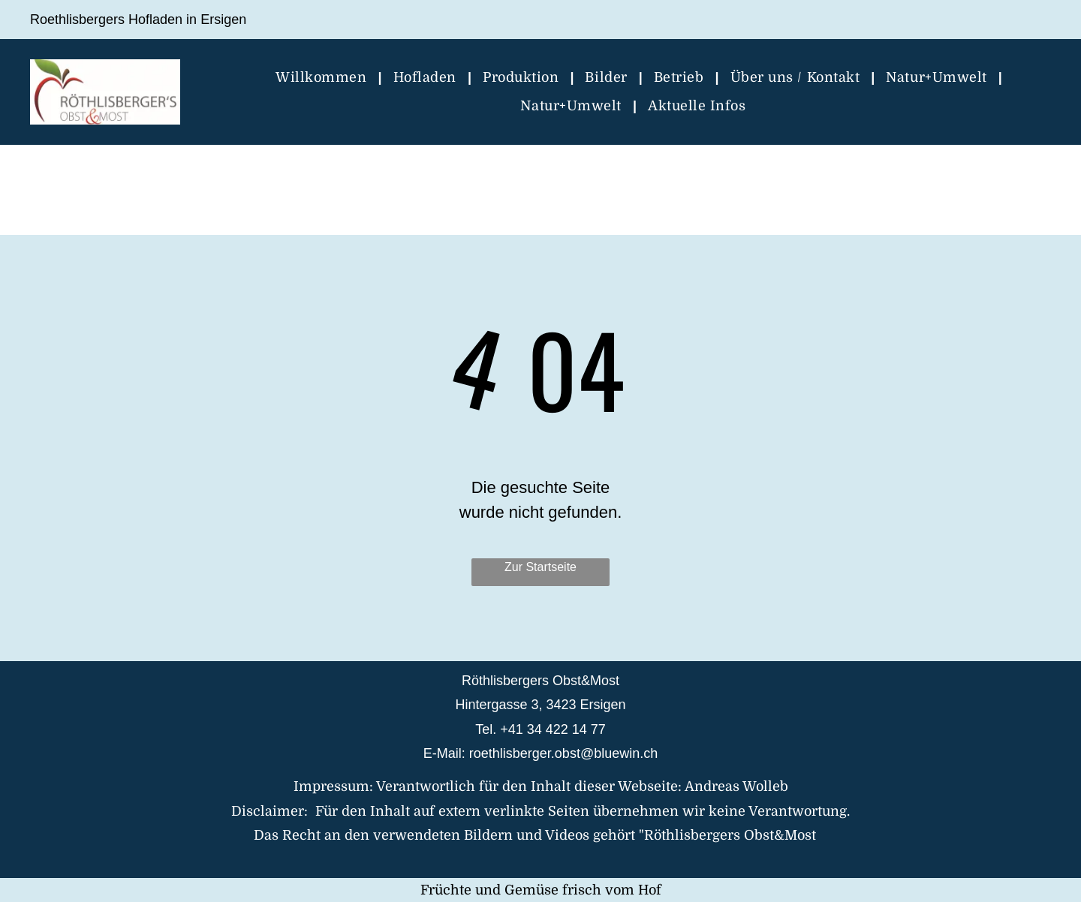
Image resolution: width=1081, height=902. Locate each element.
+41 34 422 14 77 (553, 729)
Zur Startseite (540, 567)
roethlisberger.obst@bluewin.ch (563, 753)
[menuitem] (322, 77)
